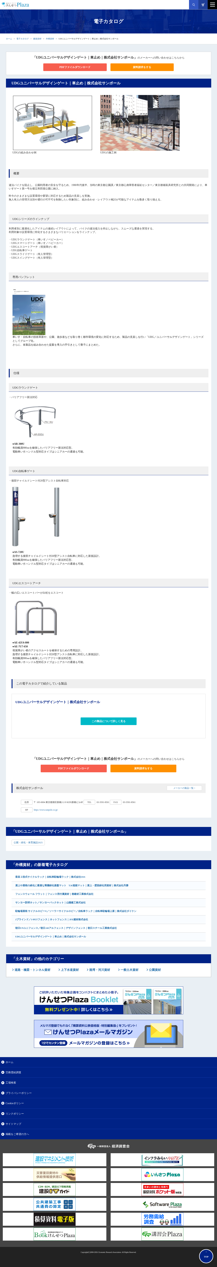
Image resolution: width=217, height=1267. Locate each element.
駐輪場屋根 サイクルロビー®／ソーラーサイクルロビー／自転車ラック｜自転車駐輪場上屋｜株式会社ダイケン (76, 911)
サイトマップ (13, 1123)
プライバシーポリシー (19, 1092)
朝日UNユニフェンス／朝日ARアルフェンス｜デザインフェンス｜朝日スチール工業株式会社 (66, 928)
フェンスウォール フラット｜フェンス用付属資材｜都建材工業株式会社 (54, 894)
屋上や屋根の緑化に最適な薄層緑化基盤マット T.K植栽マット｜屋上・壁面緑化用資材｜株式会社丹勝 (71, 885)
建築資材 (37, 39)
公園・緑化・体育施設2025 (28, 842)
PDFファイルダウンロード (74, 67)
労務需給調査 (13, 1072)
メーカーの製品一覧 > (184, 788)
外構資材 (50, 39)
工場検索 (11, 1082)
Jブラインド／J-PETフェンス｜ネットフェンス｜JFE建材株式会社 (51, 919)
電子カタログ (22, 39)
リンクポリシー (15, 1113)
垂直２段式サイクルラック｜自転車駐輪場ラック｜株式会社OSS (50, 876)
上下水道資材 (69, 969)
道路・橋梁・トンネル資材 (32, 969)
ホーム (9, 39)
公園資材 (154, 969)
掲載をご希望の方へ (17, 1134)
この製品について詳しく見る (109, 721)
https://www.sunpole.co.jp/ (46, 810)
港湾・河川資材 (99, 969)
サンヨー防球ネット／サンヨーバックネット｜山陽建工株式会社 (50, 902)
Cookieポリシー (15, 1103)
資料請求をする (142, 67)
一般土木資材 (129, 969)
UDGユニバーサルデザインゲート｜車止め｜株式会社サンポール (50, 936)
